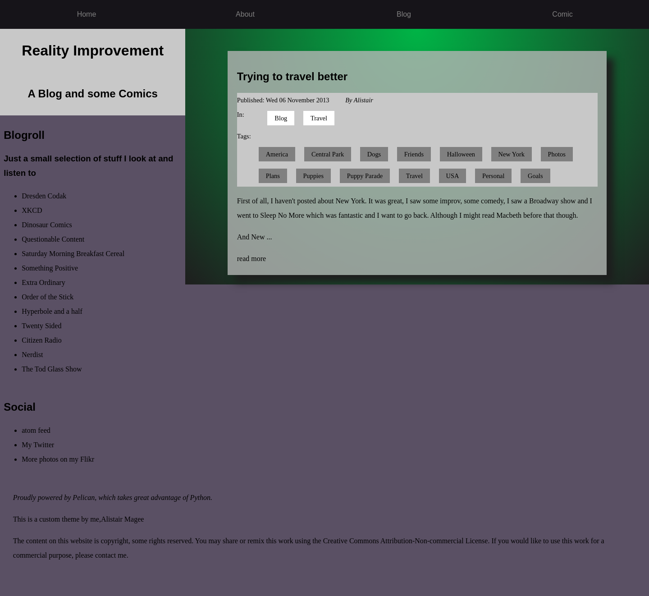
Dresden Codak (44, 196)
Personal (493, 175)
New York (511, 154)
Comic (562, 14)
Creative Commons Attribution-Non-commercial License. (406, 541)
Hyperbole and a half (52, 311)
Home (86, 14)
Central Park (327, 154)
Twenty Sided (41, 326)
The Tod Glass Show (52, 369)
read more (251, 258)
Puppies (313, 175)
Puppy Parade (365, 175)
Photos (557, 154)
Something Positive (50, 268)
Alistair (363, 100)
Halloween (461, 154)
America (277, 154)
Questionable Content (53, 239)
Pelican (84, 497)
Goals (535, 175)
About (245, 14)
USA (452, 175)
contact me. (111, 555)
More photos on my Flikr (58, 459)
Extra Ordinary (43, 282)
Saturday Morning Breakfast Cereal (73, 253)
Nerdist (32, 354)
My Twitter (38, 445)
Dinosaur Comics (47, 225)
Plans (273, 175)
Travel (319, 118)
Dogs (374, 154)
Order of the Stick (47, 297)
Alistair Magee (122, 519)
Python (200, 497)
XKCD (32, 210)
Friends (414, 154)
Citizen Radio (41, 340)
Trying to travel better (292, 76)
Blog (404, 14)
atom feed (36, 430)
